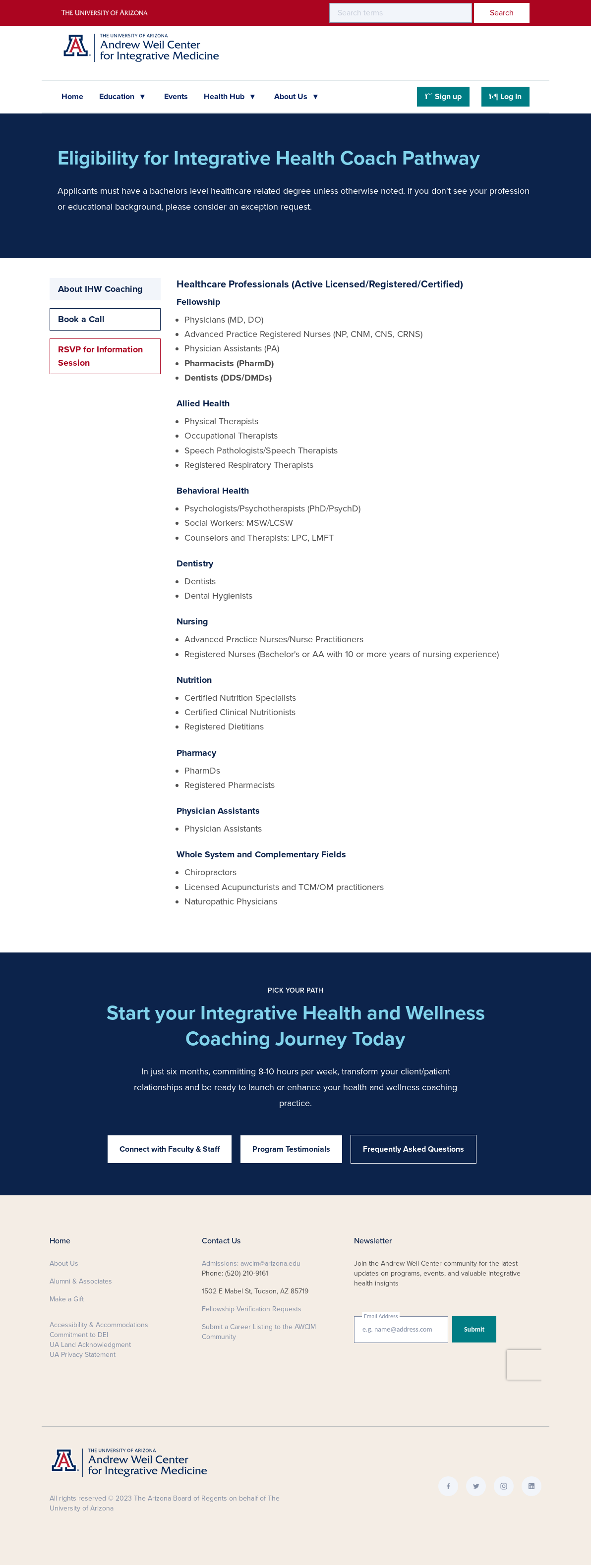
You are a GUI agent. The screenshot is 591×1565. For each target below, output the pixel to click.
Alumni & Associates (81, 1281)
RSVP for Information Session (100, 356)
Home (72, 97)
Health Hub (225, 97)
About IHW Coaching (100, 288)
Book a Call (81, 319)
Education (117, 97)
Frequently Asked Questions (413, 1149)
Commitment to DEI (79, 1335)
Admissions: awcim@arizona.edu (251, 1263)
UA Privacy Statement (83, 1354)
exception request (275, 206)
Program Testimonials (291, 1149)
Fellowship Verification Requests (251, 1309)
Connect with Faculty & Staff (169, 1149)
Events (176, 97)
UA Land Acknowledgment (90, 1345)
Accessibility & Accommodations (99, 1325)
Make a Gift (67, 1299)
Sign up (443, 97)
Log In (505, 97)
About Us (291, 97)
